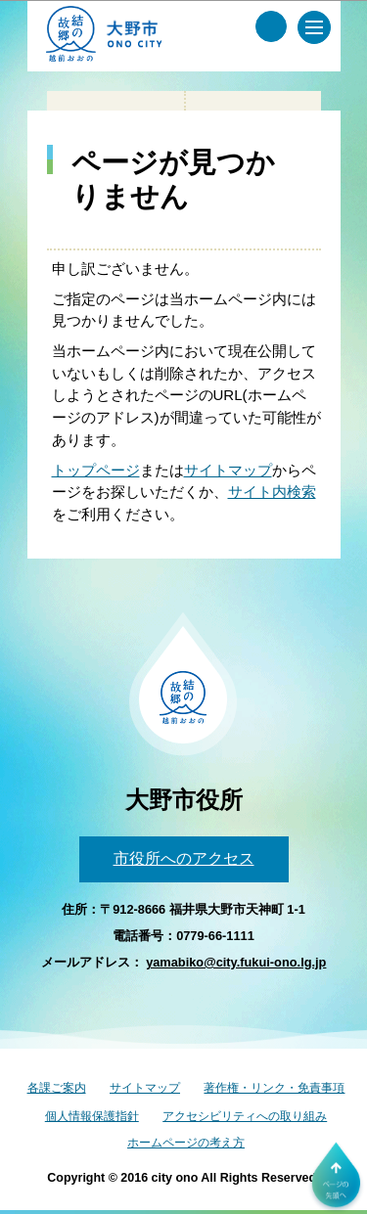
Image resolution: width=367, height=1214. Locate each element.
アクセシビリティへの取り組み (244, 1116)
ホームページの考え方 (186, 1142)
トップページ (96, 470)
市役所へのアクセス (184, 858)
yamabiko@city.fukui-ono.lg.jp (236, 962)
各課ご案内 (56, 1088)
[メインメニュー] (314, 27)
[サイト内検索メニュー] (271, 26)
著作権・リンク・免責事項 (274, 1088)
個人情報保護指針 (92, 1116)
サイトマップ (228, 470)
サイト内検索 (272, 491)
